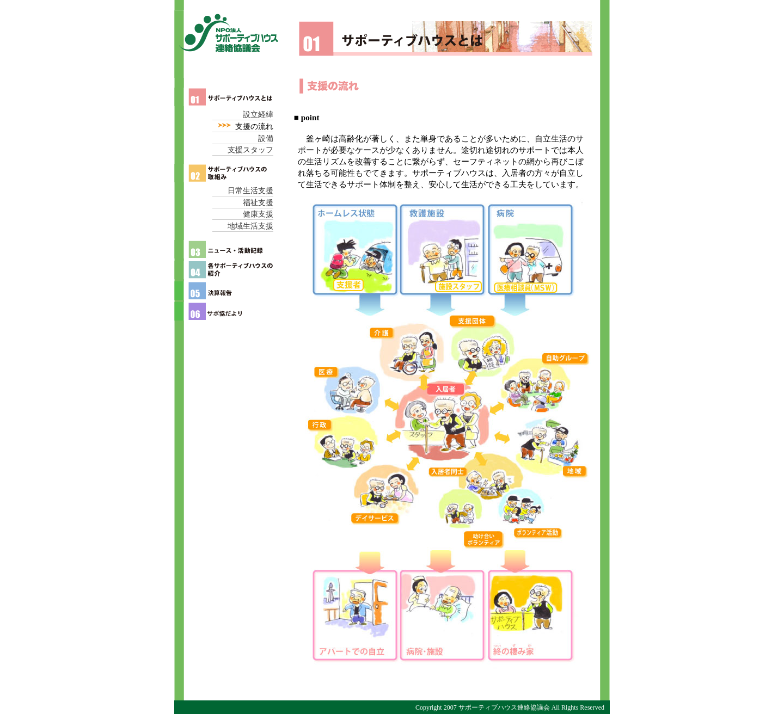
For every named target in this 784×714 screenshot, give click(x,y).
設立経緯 (258, 114)
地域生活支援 (250, 226)
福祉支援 (258, 203)
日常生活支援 (250, 191)
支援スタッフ (250, 150)
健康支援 (258, 214)
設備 (265, 138)
